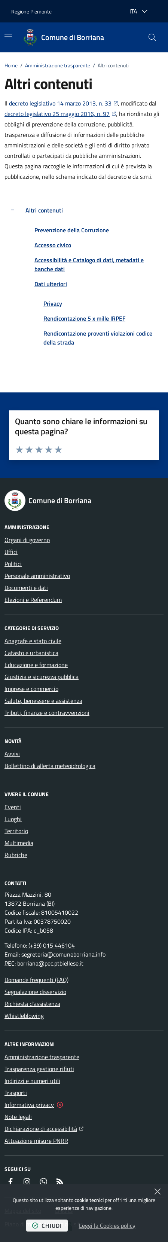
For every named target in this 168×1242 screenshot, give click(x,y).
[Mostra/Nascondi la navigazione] (8, 36)
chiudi (47, 1225)
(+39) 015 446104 (51, 945)
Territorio (16, 830)
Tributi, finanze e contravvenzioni (46, 712)
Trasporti (15, 1092)
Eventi (12, 806)
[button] (152, 37)
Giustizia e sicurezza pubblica (41, 676)
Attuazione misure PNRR (36, 1140)
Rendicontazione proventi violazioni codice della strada (97, 338)
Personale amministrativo (37, 575)
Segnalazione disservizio (35, 991)
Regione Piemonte (31, 11)
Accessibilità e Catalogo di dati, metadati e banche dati (89, 264)
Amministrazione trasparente (57, 65)
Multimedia (18, 842)
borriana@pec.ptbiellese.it (50, 963)
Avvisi (12, 753)
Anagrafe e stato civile (32, 640)
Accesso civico (52, 245)
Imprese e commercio (31, 688)
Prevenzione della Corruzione (71, 230)
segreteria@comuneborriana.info (63, 954)
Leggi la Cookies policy (107, 1225)
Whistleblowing (24, 1015)
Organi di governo (27, 539)
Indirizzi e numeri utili (32, 1080)
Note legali (18, 1116)
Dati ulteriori (50, 283)
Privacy (52, 303)
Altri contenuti (44, 210)
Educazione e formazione (36, 664)
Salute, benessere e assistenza (43, 700)
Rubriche (15, 854)
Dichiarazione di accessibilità (43, 1128)
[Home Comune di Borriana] (63, 37)
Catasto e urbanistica (31, 652)
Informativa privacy (29, 1104)
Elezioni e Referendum (33, 599)
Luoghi (13, 818)
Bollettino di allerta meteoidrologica (49, 765)
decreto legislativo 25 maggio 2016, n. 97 (60, 113)
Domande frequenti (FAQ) (36, 979)
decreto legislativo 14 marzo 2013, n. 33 (63, 103)
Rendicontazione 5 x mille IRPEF (84, 318)
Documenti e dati (26, 587)
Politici (13, 563)
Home (11, 65)
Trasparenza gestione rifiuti (39, 1068)
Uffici (11, 551)
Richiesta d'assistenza (32, 1003)
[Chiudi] (157, 1191)
